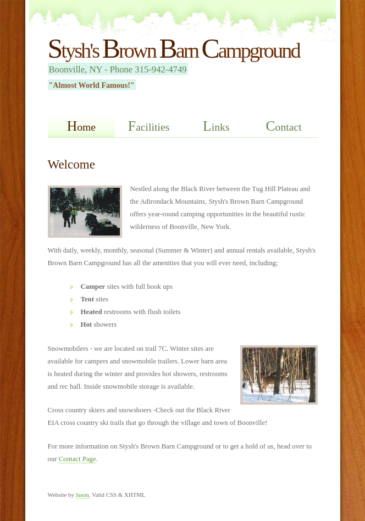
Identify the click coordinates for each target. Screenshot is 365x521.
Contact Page (77, 459)
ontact (284, 126)
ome (81, 126)
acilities (149, 126)
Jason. (83, 494)
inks (216, 126)
